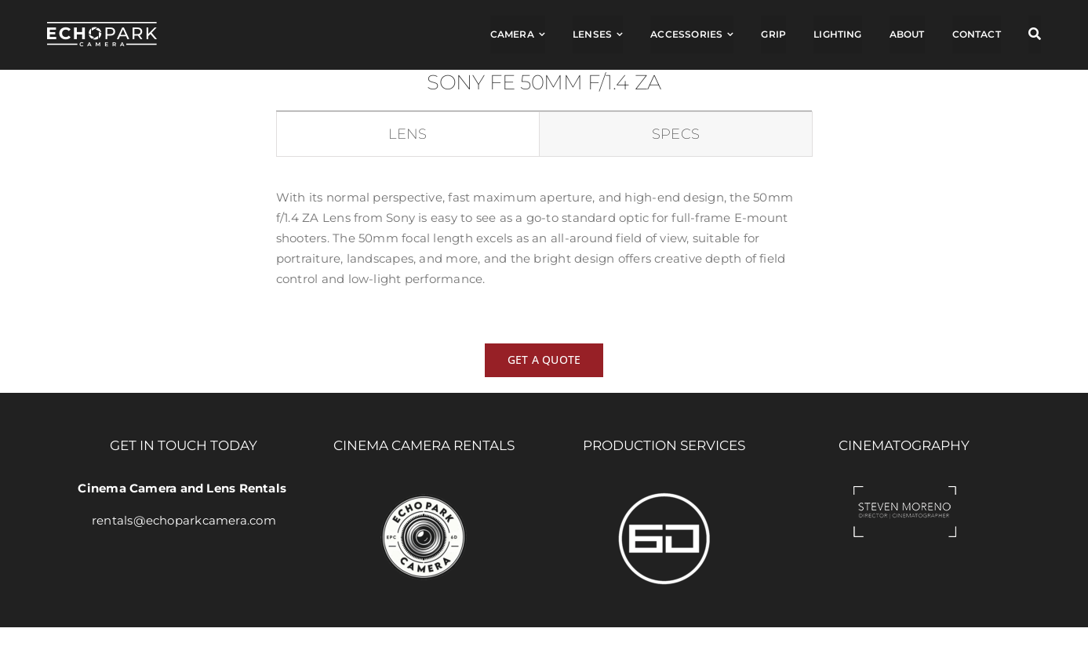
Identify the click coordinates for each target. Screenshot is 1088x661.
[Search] (1034, 34)
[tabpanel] (544, 245)
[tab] (408, 134)
